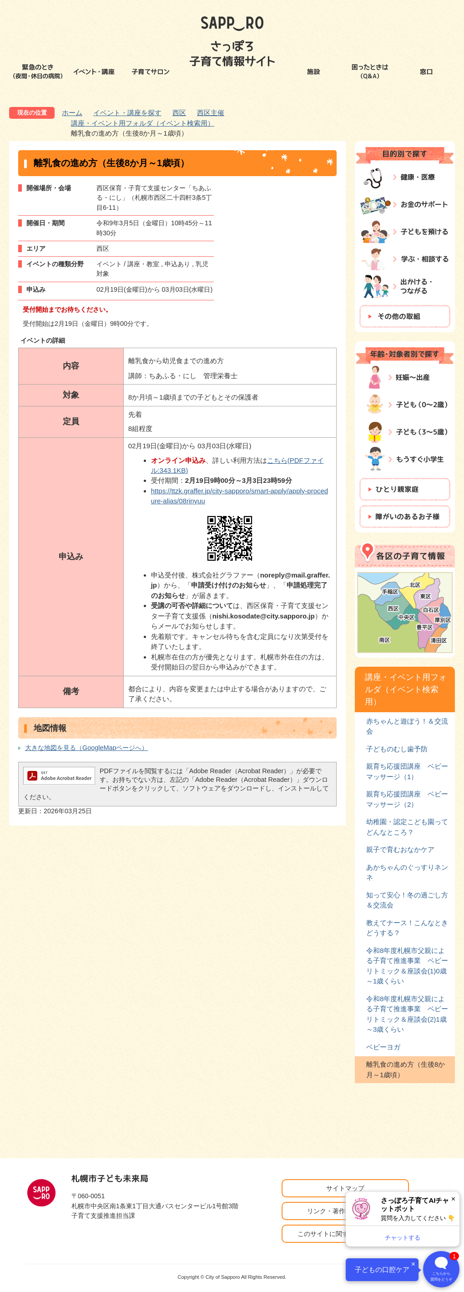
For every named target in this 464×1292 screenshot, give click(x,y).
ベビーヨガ (383, 1047)
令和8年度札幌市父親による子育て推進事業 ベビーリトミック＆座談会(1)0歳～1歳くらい (407, 966)
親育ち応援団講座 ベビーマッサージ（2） (407, 799)
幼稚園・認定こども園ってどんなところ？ (407, 827)
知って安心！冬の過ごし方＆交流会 (407, 900)
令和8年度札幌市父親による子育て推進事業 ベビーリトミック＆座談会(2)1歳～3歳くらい (407, 1014)
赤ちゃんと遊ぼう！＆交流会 (407, 726)
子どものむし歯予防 (397, 749)
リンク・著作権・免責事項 (345, 1211)
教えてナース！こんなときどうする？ (407, 928)
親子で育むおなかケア (400, 849)
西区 (179, 113)
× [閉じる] (453, 1199)
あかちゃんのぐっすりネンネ (407, 872)
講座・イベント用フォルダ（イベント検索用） (142, 123)
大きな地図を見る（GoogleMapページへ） (86, 747)
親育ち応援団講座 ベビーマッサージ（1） (407, 771)
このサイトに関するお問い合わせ (345, 1233)
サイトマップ (345, 1188)
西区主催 (210, 113)
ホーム (72, 113)
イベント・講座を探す (127, 113)
